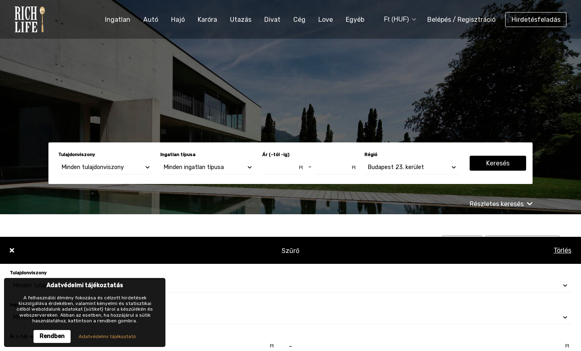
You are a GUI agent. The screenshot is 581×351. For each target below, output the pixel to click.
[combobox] (397, 19)
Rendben (52, 336)
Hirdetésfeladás (536, 19)
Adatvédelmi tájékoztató (107, 336)
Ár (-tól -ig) (275, 154)
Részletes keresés (501, 204)
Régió (370, 154)
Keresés (498, 163)
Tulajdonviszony (76, 154)
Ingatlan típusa (177, 154)
